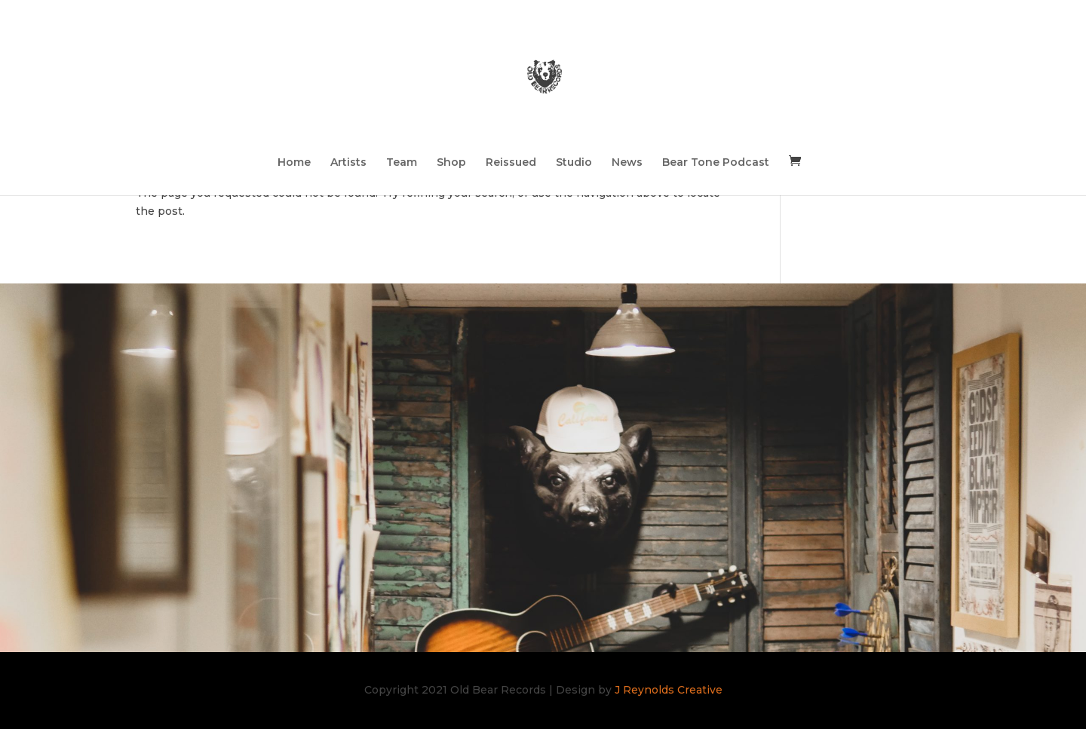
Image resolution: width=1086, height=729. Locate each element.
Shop (451, 163)
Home (294, 163)
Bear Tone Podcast (715, 163)
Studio (574, 163)
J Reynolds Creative (668, 690)
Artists (348, 163)
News (627, 163)
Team (401, 163)
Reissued (511, 163)
